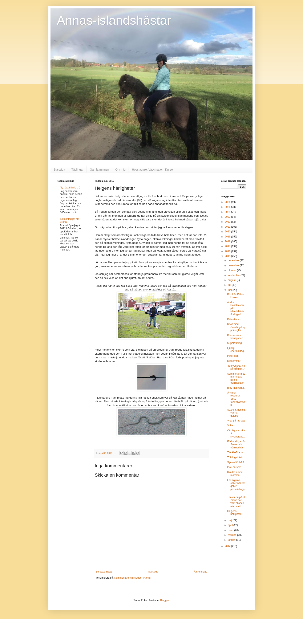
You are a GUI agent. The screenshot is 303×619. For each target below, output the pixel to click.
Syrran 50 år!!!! (235, 462)
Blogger (164, 600)
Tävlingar (77, 169)
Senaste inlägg (104, 571)
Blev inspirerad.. (236, 387)
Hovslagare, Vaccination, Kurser (153, 169)
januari (232, 539)
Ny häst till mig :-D (70, 187)
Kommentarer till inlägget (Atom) (132, 577)
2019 (228, 236)
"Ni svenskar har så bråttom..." (236, 367)
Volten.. (231, 425)
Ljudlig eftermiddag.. (236, 350)
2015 (228, 256)
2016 (228, 251)
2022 (228, 221)
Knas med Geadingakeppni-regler (236, 327)
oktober (232, 270)
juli (230, 285)
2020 (228, 231)
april (230, 525)
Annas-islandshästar (114, 20)
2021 (228, 226)
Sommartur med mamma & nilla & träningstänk (236, 378)
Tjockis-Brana (235, 452)
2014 (228, 546)
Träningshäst (234, 457)
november (234, 265)
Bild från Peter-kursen (235, 296)
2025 (228, 206)
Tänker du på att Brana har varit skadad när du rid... (236, 502)
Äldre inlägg (200, 571)
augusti (232, 280)
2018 (228, 241)
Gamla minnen (99, 169)
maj (230, 520)
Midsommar (234, 360)
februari (232, 535)
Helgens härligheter (234, 513)
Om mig (120, 169)
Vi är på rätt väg (236, 420)
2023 (228, 216)
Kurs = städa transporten (235, 337)
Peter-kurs (233, 319)
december (234, 260)
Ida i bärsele (234, 467)
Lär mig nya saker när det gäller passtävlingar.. (236, 486)
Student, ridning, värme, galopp (236, 412)
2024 (228, 212)
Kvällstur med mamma (235, 474)
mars (231, 530)
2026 (228, 202)
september (234, 275)
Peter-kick (232, 355)
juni (230, 290)
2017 (228, 246)
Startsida (59, 169)
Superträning (234, 343)
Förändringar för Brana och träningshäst (236, 444)
